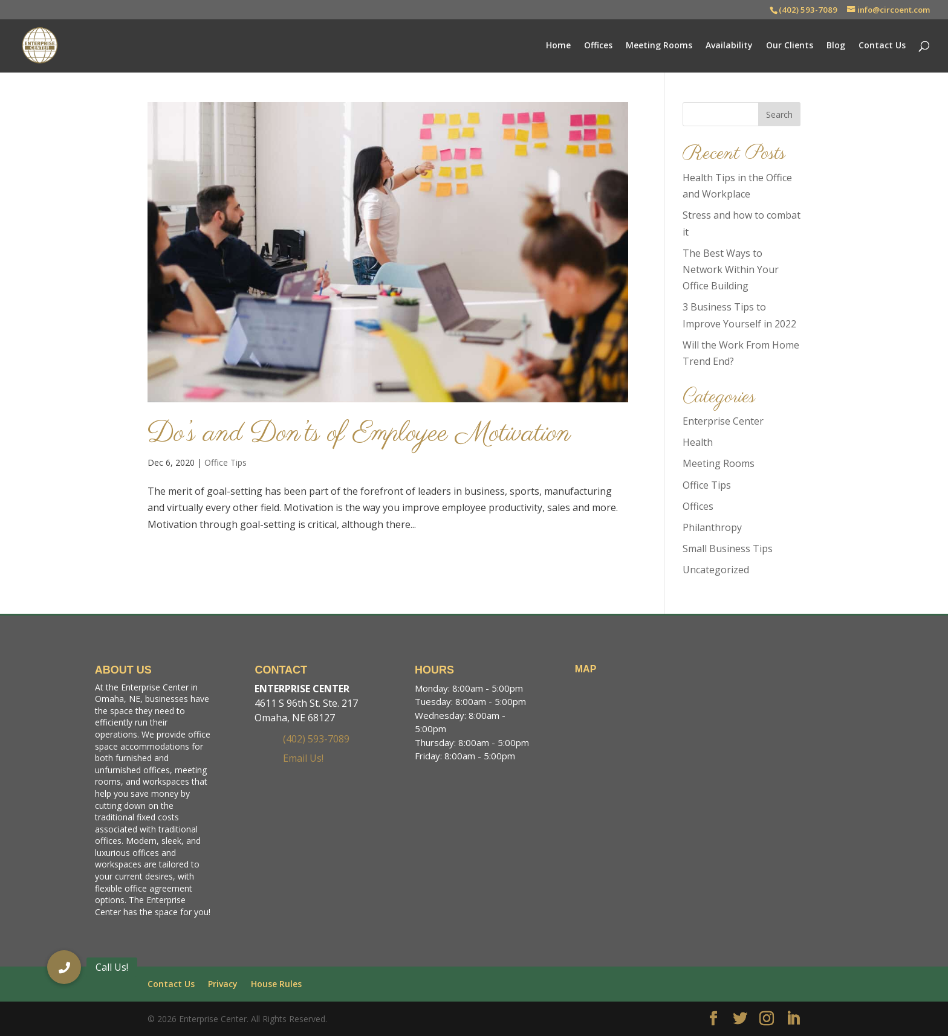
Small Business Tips (728, 548)
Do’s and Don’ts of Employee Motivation (359, 434)
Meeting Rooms (659, 46)
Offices (598, 46)
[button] (64, 967)
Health (698, 442)
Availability (729, 46)
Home (558, 46)
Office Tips (225, 462)
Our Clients (789, 46)
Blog (835, 46)
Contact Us (882, 46)
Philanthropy (712, 527)
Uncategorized (716, 569)
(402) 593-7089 (808, 9)
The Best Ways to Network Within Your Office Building (731, 269)
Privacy (223, 983)
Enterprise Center (723, 421)
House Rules (276, 983)
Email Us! (303, 758)
